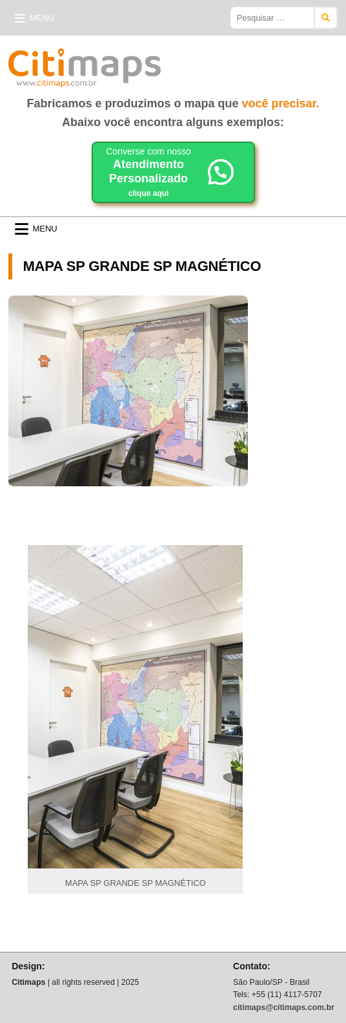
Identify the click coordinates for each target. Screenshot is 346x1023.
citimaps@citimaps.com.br (283, 1007)
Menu (41, 18)
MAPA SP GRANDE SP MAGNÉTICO (142, 266)
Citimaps (189, 62)
